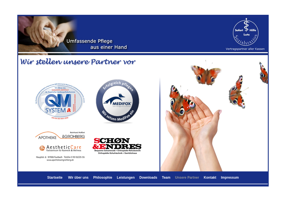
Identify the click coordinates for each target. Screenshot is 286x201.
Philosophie (102, 178)
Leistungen (126, 178)
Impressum (230, 178)
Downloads (148, 178)
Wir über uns (78, 178)
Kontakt (210, 178)
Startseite (55, 178)
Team (166, 178)
